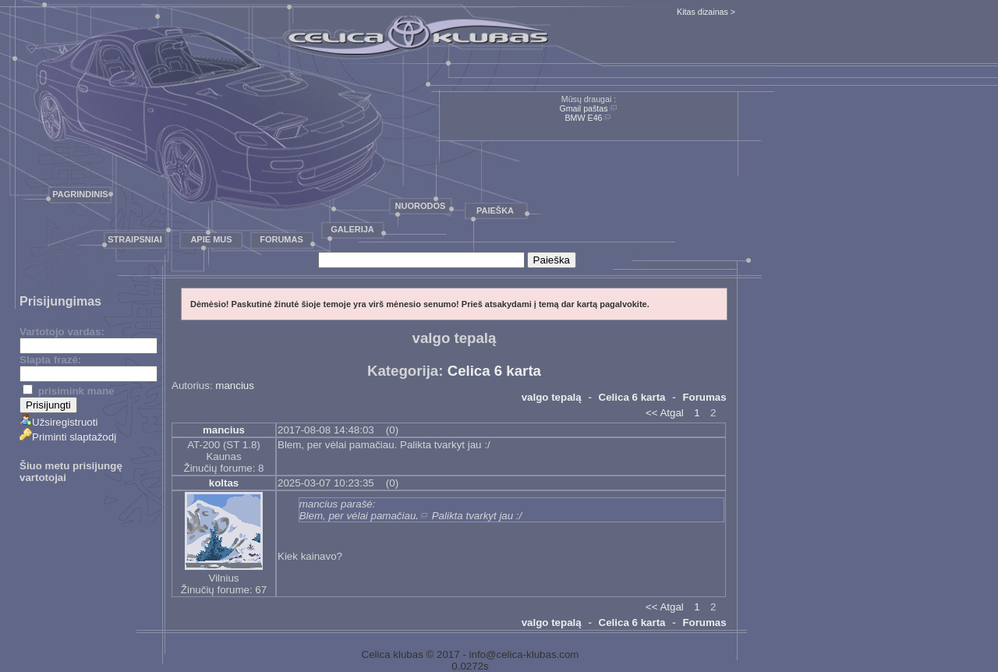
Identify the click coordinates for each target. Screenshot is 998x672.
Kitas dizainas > (706, 11)
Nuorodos (420, 205)
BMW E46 (584, 117)
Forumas (281, 239)
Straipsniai (135, 239)
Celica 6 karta (494, 371)
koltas (224, 483)
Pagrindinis (80, 194)
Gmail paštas (583, 108)
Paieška (495, 210)
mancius (234, 385)
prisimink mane (68, 391)
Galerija (352, 229)
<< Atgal (665, 413)
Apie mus (211, 239)
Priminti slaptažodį (67, 437)
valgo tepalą (552, 397)
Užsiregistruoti (58, 422)
